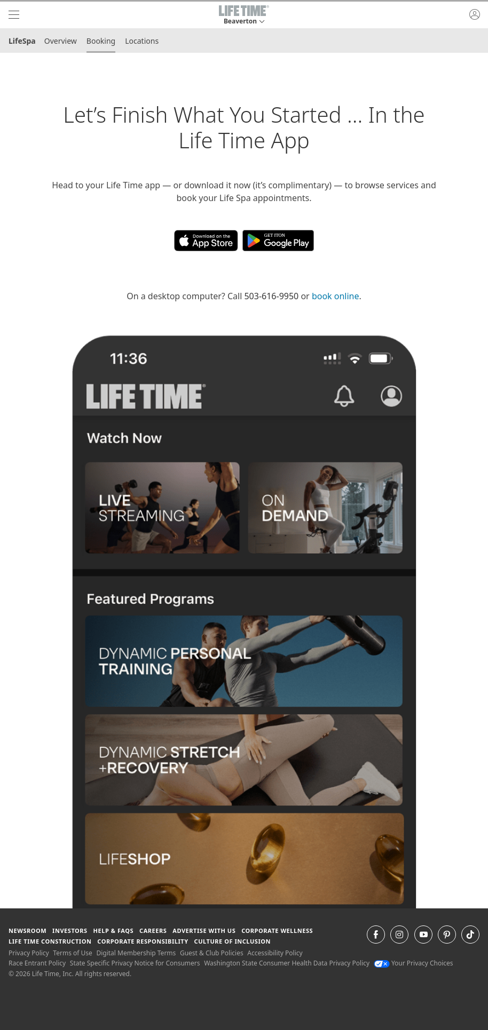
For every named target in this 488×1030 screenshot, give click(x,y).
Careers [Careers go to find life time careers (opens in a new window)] (153, 931)
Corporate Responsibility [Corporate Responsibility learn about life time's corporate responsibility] (142, 941)
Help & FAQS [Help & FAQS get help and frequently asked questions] (113, 931)
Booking (100, 41)
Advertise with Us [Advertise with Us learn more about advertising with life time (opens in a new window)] (203, 931)
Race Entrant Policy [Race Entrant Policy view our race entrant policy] (37, 963)
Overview (60, 41)
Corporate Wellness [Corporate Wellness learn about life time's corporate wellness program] (277, 931)
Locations (142, 41)
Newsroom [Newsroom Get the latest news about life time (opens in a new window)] (27, 931)
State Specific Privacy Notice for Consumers (135, 963)
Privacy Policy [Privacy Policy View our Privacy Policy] (29, 952)
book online (335, 296)
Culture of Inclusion (232, 941)
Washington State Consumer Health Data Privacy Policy (286, 963)
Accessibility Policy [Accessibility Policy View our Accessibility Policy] (274, 952)
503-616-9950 (271, 296)
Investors (70, 931)
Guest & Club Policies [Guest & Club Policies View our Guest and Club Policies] (211, 952)
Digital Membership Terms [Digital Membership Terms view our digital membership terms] (136, 952)
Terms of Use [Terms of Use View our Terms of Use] (72, 952)
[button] (244, 15)
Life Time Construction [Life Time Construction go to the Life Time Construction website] (50, 941)
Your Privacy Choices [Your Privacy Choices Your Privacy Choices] (413, 963)
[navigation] (14, 14)
